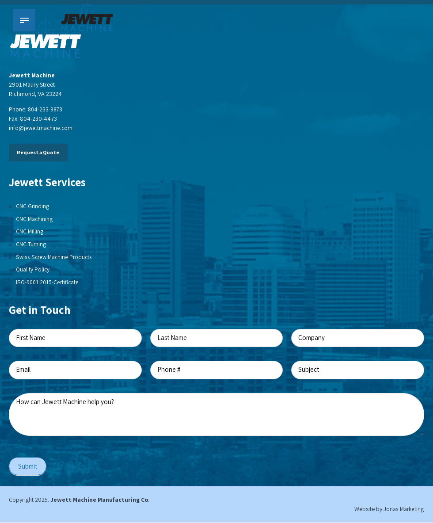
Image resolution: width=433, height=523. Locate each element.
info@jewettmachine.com (41, 128)
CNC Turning (31, 244)
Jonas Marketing (403, 509)
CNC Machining (34, 219)
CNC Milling (30, 231)
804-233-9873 (46, 109)
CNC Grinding (32, 206)
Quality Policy (33, 269)
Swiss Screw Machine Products (55, 257)
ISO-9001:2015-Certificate (48, 282)
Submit (27, 466)
